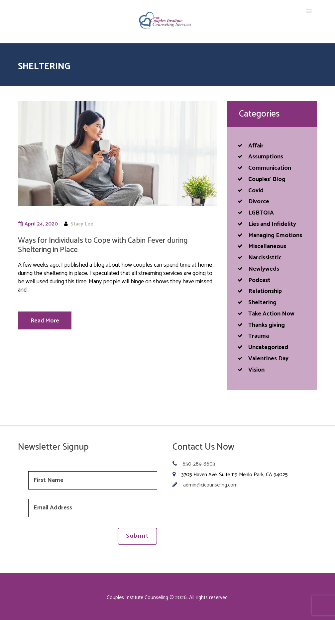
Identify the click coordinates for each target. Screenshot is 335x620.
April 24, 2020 (41, 224)
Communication (269, 168)
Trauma (258, 336)
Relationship (265, 291)
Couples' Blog (266, 179)
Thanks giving (266, 325)
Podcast (259, 280)
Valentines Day (268, 359)
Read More (45, 321)
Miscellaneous (267, 246)
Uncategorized (268, 347)
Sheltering (262, 303)
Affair (256, 146)
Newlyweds (263, 269)
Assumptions (265, 157)
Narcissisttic (264, 258)
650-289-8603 (198, 464)
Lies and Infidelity (272, 224)
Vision (256, 370)
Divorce (258, 202)
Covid (256, 191)
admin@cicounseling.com (210, 485)
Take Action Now (271, 314)
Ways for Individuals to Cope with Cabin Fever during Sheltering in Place (103, 245)
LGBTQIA (261, 213)
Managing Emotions (275, 235)
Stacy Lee (81, 224)
